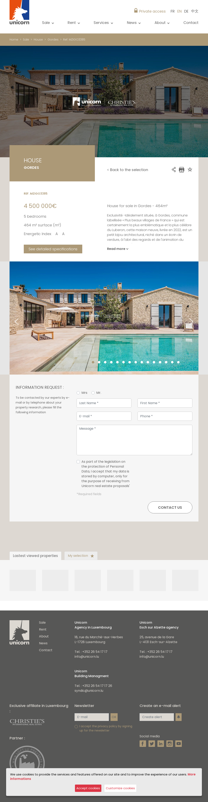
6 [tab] (123, 362)
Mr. (98, 392)
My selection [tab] (81, 555)
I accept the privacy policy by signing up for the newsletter (105, 728)
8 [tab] (136, 362)
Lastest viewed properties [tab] (35, 555)
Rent (43, 629)
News (43, 643)
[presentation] (161, 475)
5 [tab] (117, 362)
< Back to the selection (127, 169)
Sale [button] (46, 22)
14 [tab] (172, 362)
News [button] (132, 22)
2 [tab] (99, 362)
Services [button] (102, 22)
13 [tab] (166, 362)
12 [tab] (160, 362)
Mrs (84, 392)
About (44, 636)
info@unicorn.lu (87, 656)
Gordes (53, 39)
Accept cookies (88, 788)
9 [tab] (142, 362)
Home (14, 39)
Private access (152, 11)
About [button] (161, 22)
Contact (190, 22)
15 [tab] (178, 362)
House (38, 39)
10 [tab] (148, 362)
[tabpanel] (104, 318)
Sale (26, 39)
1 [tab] (93, 362)
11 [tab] (154, 362)
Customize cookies (120, 788)
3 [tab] (105, 362)
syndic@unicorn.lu (89, 690)
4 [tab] (111, 362)
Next (196, 318)
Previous (12, 318)
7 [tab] (130, 362)
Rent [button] (72, 22)
